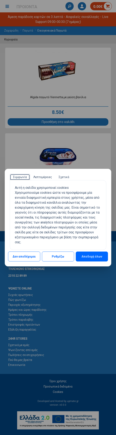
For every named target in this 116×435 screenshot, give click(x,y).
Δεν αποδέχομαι (24, 256)
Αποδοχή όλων (92, 256)
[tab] (20, 177)
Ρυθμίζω (58, 256)
